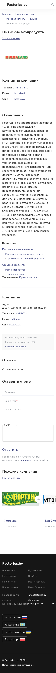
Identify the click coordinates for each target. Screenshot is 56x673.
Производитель (28, 277)
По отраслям (9, 576)
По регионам (9, 581)
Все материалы (36, 581)
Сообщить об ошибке (15, 346)
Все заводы (8, 570)
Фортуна (10, 521)
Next (38, 499)
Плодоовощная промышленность (24, 254)
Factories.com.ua (15, 632)
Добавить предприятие (35, 602)
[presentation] (27, 433)
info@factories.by (37, 595)
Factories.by (17, 4)
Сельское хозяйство (14, 265)
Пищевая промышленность (17, 249)
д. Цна (33, 18)
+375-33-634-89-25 (27, 313)
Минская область (15, 18)
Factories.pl (12, 639)
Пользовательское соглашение (18, 665)
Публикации (35, 570)
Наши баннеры (36, 587)
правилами (26, 460)
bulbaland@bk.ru (19, 319)
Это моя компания (11, 38)
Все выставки (10, 587)
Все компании (11, 478)
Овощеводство (15, 274)
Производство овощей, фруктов (25, 258)
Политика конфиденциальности (15, 602)
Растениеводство (15, 269)
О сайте (32, 576)
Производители (24, 14)
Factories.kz (12, 624)
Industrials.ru (13, 617)
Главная (6, 14)
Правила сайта (10, 595)
